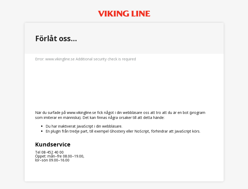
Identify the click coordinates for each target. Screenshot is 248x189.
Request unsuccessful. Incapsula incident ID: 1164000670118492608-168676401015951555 (124, 94)
